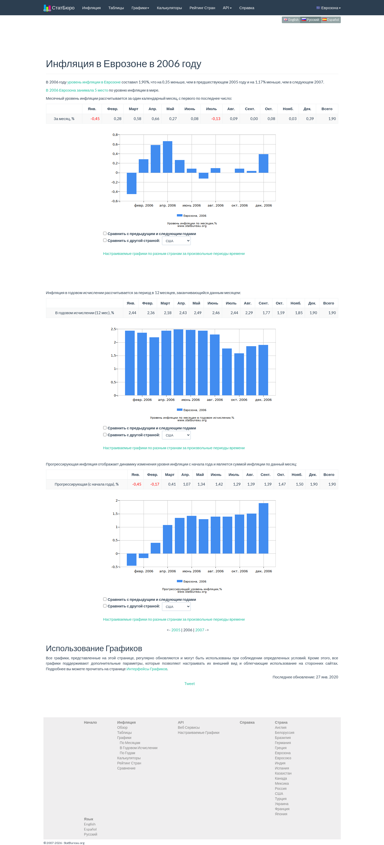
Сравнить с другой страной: (134, 240)
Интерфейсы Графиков (147, 668)
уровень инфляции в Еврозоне (94, 82)
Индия (280, 763)
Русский (310, 20)
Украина (281, 804)
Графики (140, 7)
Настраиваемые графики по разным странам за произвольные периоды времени (174, 253)
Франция (282, 809)
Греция (281, 748)
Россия (281, 788)
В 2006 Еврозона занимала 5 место (77, 90)
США (279, 793)
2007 (199, 630)
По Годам (127, 753)
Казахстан (283, 773)
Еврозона (328, 7)
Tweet (189, 683)
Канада (281, 778)
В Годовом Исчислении (138, 748)
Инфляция (91, 7)
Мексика (282, 783)
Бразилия (283, 737)
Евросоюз (283, 758)
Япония (281, 814)
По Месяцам (130, 742)
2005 (175, 630)
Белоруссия (285, 732)
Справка (246, 7)
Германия (283, 742)
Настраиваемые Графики (199, 732)
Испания (282, 768)
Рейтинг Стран (202, 7)
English (291, 20)
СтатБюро (59, 7)
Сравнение (126, 768)
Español (330, 20)
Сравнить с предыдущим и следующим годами (152, 233)
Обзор (122, 727)
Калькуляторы (169, 7)
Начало (90, 722)
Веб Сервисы (189, 727)
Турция (281, 798)
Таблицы (116, 7)
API (227, 7)
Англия (280, 727)
